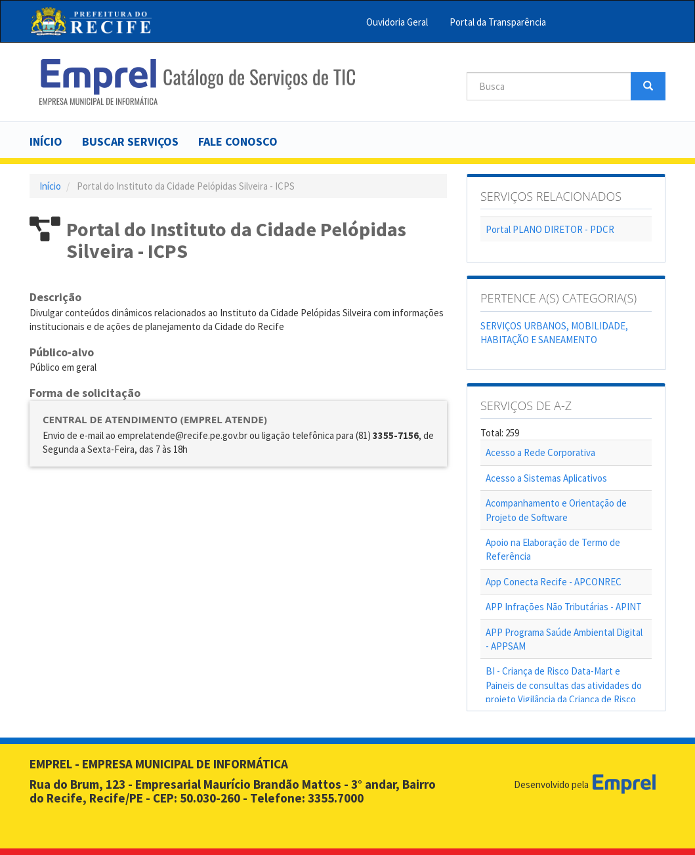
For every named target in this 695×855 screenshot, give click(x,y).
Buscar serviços (130, 141)
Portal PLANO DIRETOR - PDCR (550, 229)
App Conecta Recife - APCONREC (553, 581)
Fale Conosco (238, 141)
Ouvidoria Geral (397, 22)
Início (46, 141)
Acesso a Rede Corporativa (540, 452)
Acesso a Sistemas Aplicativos (546, 478)
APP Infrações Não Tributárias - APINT (564, 606)
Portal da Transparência (498, 22)
